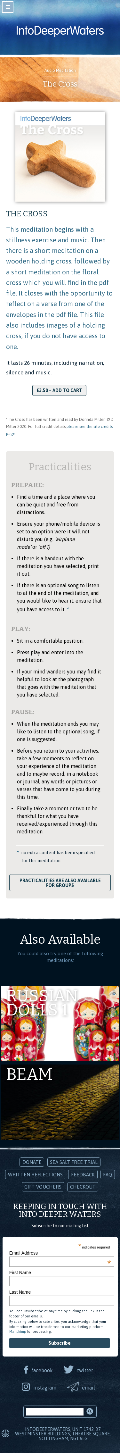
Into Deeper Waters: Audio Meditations (60, 31)
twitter (85, 1370)
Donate (32, 1162)
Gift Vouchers (42, 1187)
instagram (44, 1387)
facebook (42, 1370)
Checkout (83, 1187)
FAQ (107, 1174)
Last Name (20, 1292)
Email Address (60, 1253)
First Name (20, 1272)
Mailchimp (17, 1331)
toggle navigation (7, 7)
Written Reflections (35, 1174)
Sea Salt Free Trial (74, 1162)
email (88, 1387)
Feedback (83, 1174)
